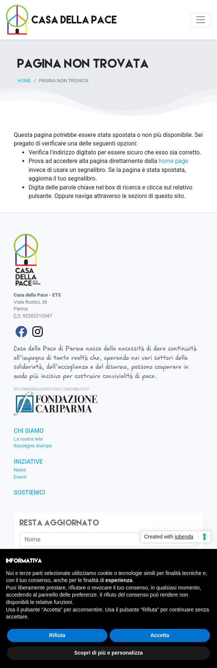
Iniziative (28, 461)
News (20, 470)
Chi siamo (28, 431)
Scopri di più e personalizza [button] (108, 653)
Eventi (20, 477)
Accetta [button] (159, 635)
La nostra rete (28, 439)
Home (24, 80)
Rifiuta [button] (57, 635)
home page (173, 160)
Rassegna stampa (33, 445)
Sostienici (29, 492)
